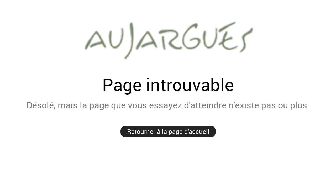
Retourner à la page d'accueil (168, 131)
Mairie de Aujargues (168, 39)
